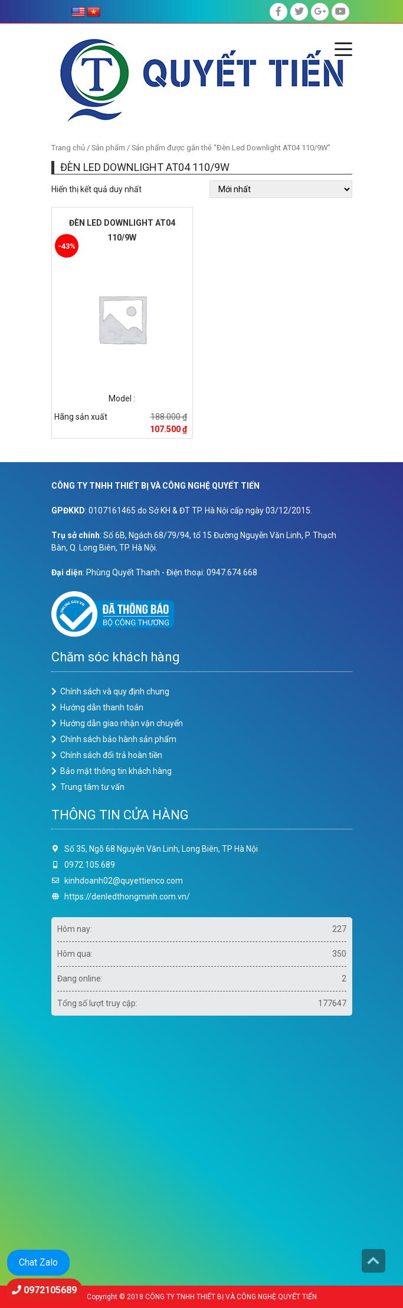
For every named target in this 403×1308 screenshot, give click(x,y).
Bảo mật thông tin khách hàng (116, 771)
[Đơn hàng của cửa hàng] (280, 189)
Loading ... (201, 1146)
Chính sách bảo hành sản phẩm (118, 739)
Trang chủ (68, 147)
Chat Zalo (38, 1262)
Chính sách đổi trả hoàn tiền (111, 755)
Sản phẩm (108, 147)
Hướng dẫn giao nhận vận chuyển (121, 723)
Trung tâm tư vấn (92, 787)
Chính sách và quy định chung (114, 691)
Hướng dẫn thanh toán (101, 707)
